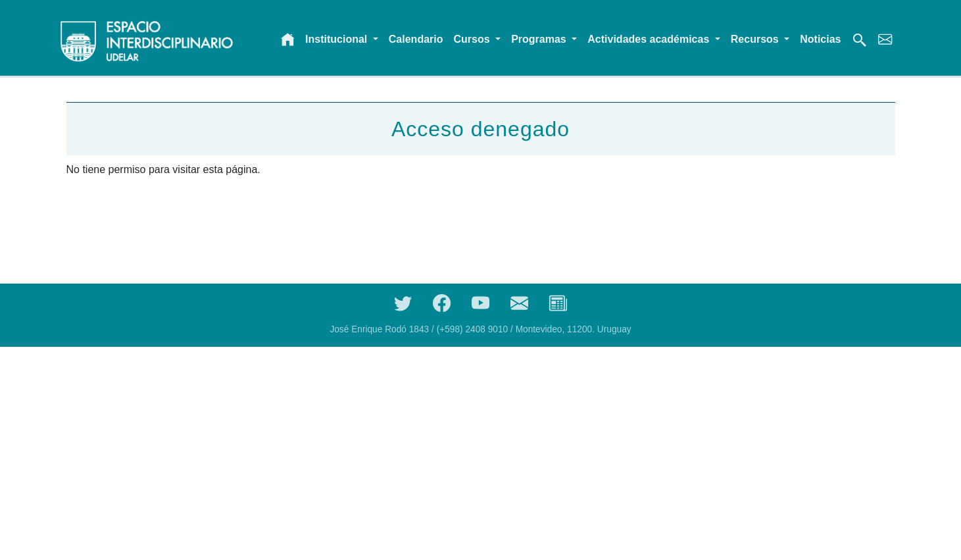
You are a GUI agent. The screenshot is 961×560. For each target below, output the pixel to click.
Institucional (337, 39)
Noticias (820, 39)
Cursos (473, 39)
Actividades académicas (649, 39)
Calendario (416, 39)
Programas (540, 39)
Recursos (756, 39)
